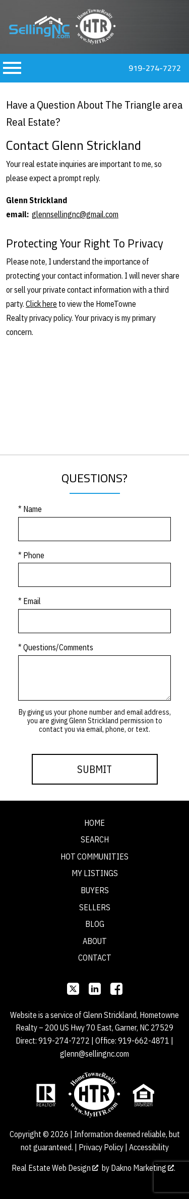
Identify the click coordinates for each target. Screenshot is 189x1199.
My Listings (95, 873)
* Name (30, 509)
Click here (41, 304)
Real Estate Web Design (55, 1168)
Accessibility (149, 1147)
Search (95, 839)
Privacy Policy (101, 1147)
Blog (94, 924)
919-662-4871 (143, 1041)
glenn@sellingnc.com (94, 1054)
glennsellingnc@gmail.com (75, 214)
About (95, 941)
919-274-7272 (64, 1041)
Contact (94, 958)
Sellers (94, 907)
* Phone (31, 555)
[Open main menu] (12, 68)
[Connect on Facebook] (116, 989)
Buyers (95, 890)
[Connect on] (73, 989)
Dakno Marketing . (143, 1168)
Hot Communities (94, 856)
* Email (29, 601)
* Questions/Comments (55, 647)
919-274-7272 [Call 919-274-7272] (155, 67)
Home (94, 823)
